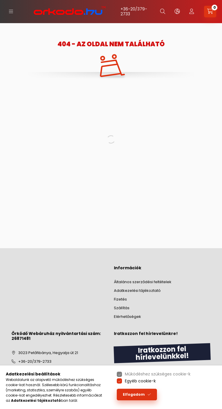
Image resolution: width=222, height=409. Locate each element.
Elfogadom (134, 394)
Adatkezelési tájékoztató (137, 290)
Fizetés (120, 299)
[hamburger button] (11, 11)
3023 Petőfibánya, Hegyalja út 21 (48, 352)
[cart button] (210, 11)
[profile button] (191, 11)
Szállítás (122, 308)
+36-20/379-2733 (134, 11)
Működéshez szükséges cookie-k (157, 374)
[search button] (163, 11)
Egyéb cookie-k (140, 381)
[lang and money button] (177, 11)
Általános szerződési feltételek (142, 282)
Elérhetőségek (127, 316)
